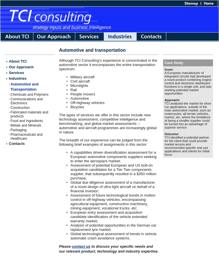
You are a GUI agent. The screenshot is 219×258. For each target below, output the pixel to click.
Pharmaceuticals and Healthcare (26, 137)
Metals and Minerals (26, 125)
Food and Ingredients (27, 121)
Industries (18, 78)
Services (16, 73)
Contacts (17, 143)
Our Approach (21, 67)
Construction (20, 108)
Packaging (19, 130)
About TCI (18, 61)
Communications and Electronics (27, 101)
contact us (81, 246)
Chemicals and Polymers (29, 95)
